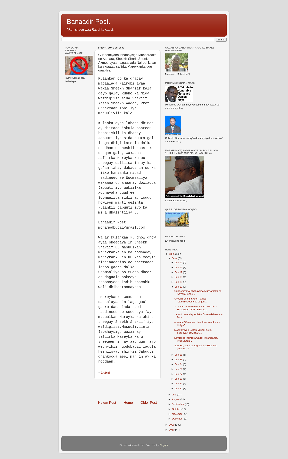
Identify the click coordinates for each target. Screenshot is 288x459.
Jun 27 (179, 374)
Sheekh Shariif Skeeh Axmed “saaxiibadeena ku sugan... (190, 300)
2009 (172, 424)
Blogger (163, 445)
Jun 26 (179, 369)
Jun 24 (179, 364)
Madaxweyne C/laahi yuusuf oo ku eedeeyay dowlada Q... (193, 331)
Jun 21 (179, 354)
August (176, 399)
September (178, 404)
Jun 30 (179, 388)
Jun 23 (179, 359)
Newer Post (107, 402)
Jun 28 (179, 378)
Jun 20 (179, 286)
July (174, 394)
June (175, 258)
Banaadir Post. (88, 21)
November (178, 414)
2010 (172, 429)
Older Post (149, 402)
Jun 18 (179, 277)
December (178, 418)
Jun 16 (179, 267)
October (176, 409)
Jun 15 (179, 262)
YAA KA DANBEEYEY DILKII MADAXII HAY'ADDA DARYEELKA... (195, 308)
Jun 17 (179, 272)
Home (128, 402)
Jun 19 (179, 282)
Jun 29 (179, 383)
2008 (172, 254)
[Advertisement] (141, 389)
